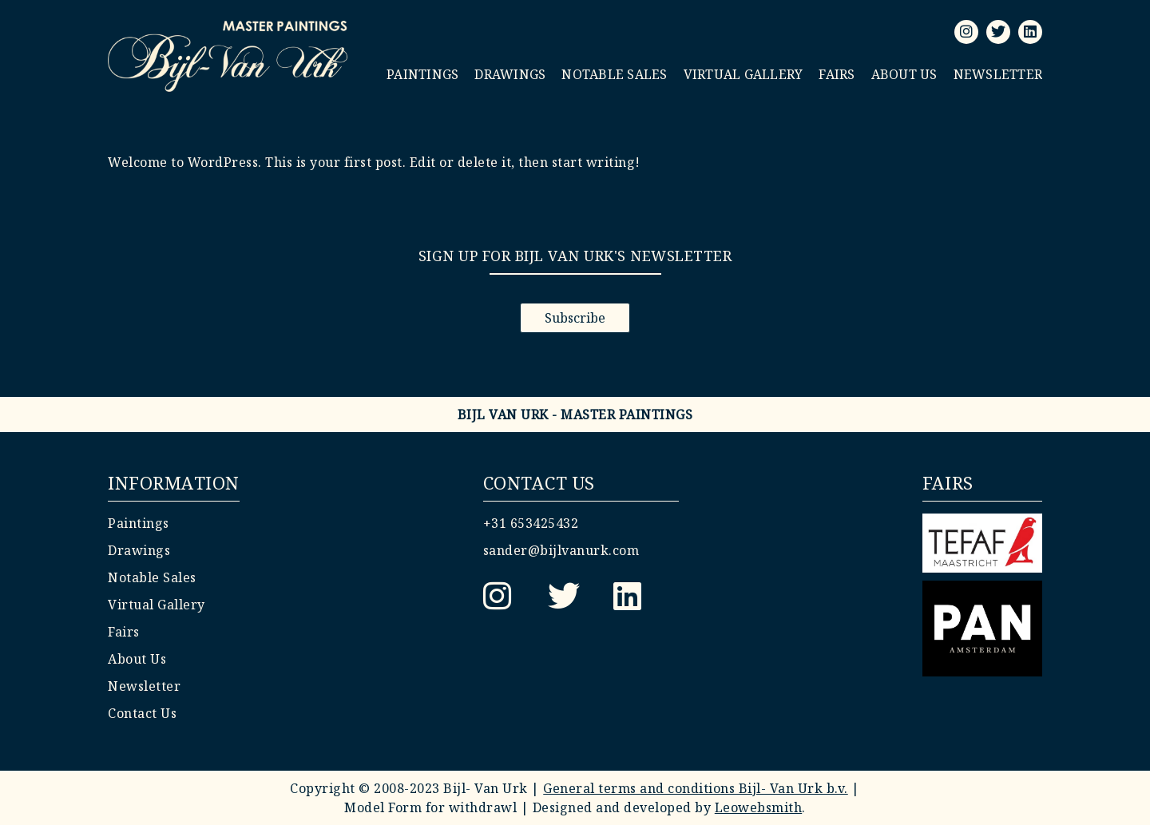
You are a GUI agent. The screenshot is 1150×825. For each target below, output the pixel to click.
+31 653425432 (531, 523)
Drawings (509, 74)
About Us (904, 74)
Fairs (837, 74)
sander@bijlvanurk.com (561, 550)
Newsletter (998, 74)
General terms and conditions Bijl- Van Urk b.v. (695, 788)
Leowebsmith (759, 807)
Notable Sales (614, 74)
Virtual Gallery (743, 74)
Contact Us (142, 713)
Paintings (422, 74)
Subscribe (575, 318)
